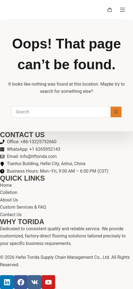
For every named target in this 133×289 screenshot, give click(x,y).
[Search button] (116, 111)
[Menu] (122, 9)
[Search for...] (61, 111)
